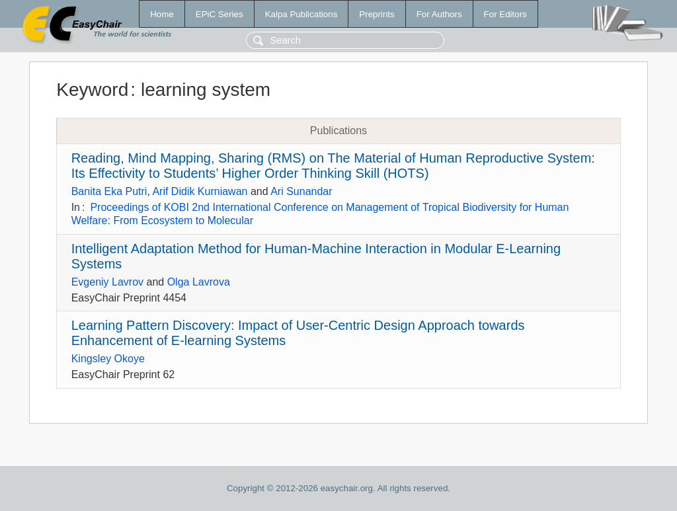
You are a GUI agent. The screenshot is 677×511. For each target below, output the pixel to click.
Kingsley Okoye (108, 358)
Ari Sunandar (301, 191)
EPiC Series (219, 14)
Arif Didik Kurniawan (199, 191)
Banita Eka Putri (109, 191)
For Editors (505, 14)
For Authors (439, 14)
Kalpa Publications (301, 14)
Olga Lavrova (198, 282)
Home (162, 14)
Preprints (376, 14)
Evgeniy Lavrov (107, 282)
